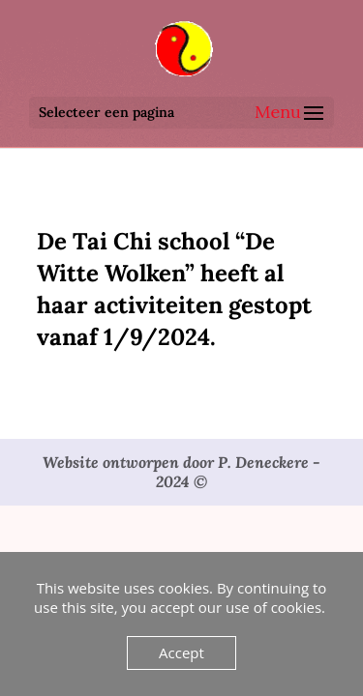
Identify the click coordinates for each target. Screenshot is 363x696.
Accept (181, 652)
